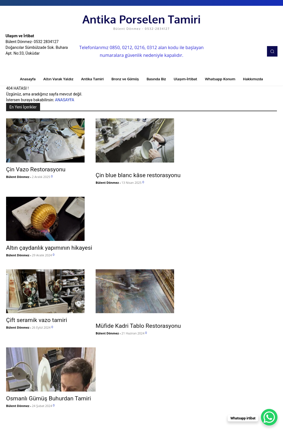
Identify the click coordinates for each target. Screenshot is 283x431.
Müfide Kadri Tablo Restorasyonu (138, 326)
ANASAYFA (64, 100)
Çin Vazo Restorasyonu (35, 169)
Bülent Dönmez (17, 177)
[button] (272, 51)
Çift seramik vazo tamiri (36, 320)
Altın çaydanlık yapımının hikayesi (49, 247)
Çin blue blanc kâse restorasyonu (138, 175)
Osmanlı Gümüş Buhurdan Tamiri (48, 398)
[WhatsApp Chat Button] (269, 417)
